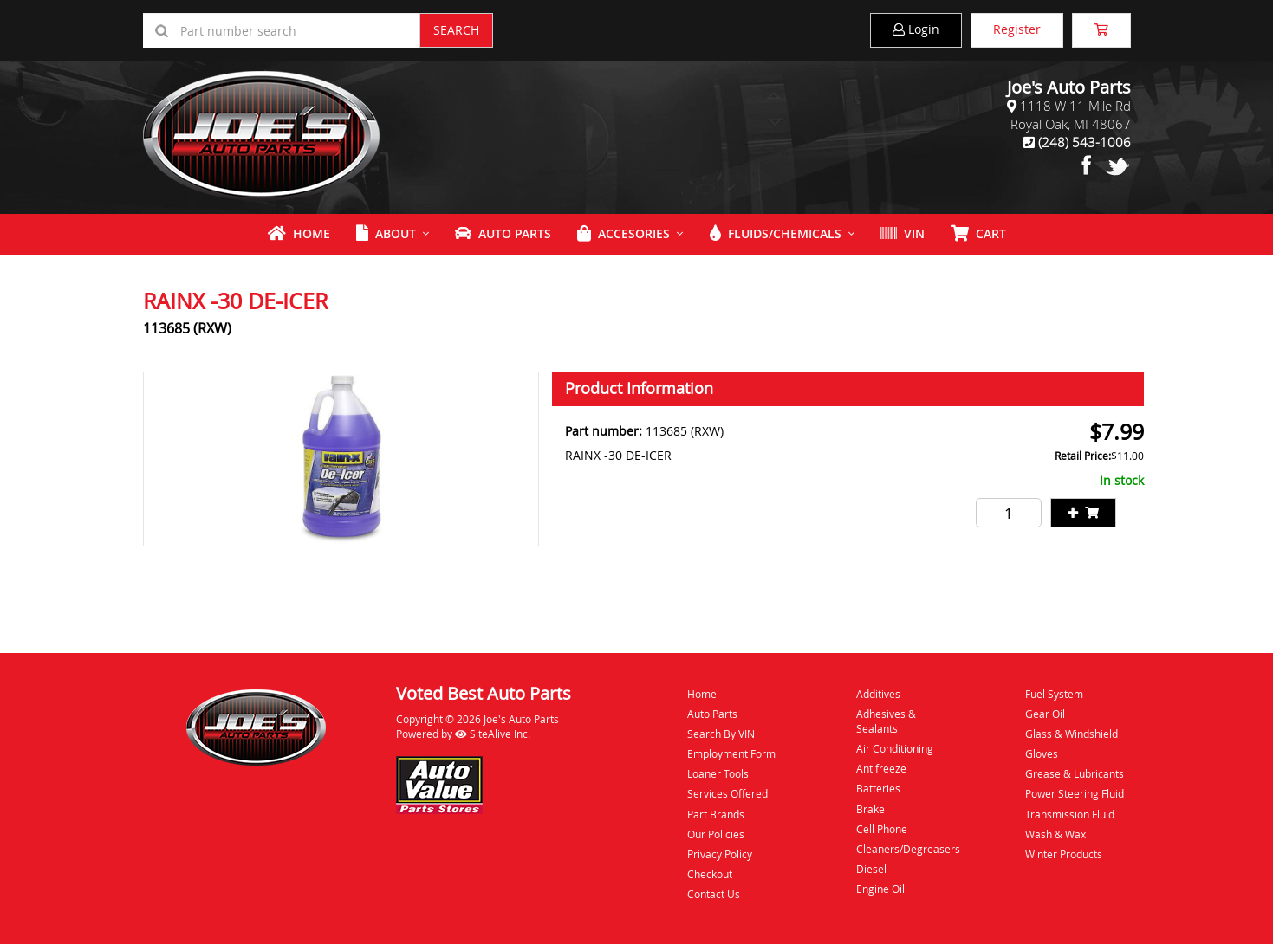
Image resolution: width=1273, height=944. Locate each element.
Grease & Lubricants (1074, 773)
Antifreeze (881, 768)
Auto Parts (503, 233)
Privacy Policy (719, 854)
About (386, 233)
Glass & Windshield (1071, 733)
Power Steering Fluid (1074, 793)
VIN (902, 233)
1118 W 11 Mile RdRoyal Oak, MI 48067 (1070, 115)
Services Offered (727, 793)
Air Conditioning (894, 748)
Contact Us (713, 894)
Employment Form (731, 753)
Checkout (709, 874)
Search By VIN (721, 733)
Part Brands (715, 814)
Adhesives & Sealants (886, 721)
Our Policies (715, 834)
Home (299, 233)
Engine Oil (880, 889)
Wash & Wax (1055, 834)
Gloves (1041, 753)
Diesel (871, 869)
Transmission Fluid (1069, 814)
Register (1017, 29)
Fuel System (1054, 694)
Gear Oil (1045, 714)
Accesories (623, 233)
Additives (878, 694)
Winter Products (1063, 854)
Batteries (878, 788)
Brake (870, 809)
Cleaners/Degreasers (908, 849)
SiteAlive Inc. (492, 733)
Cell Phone (881, 829)
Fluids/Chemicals (775, 233)
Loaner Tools (718, 773)
